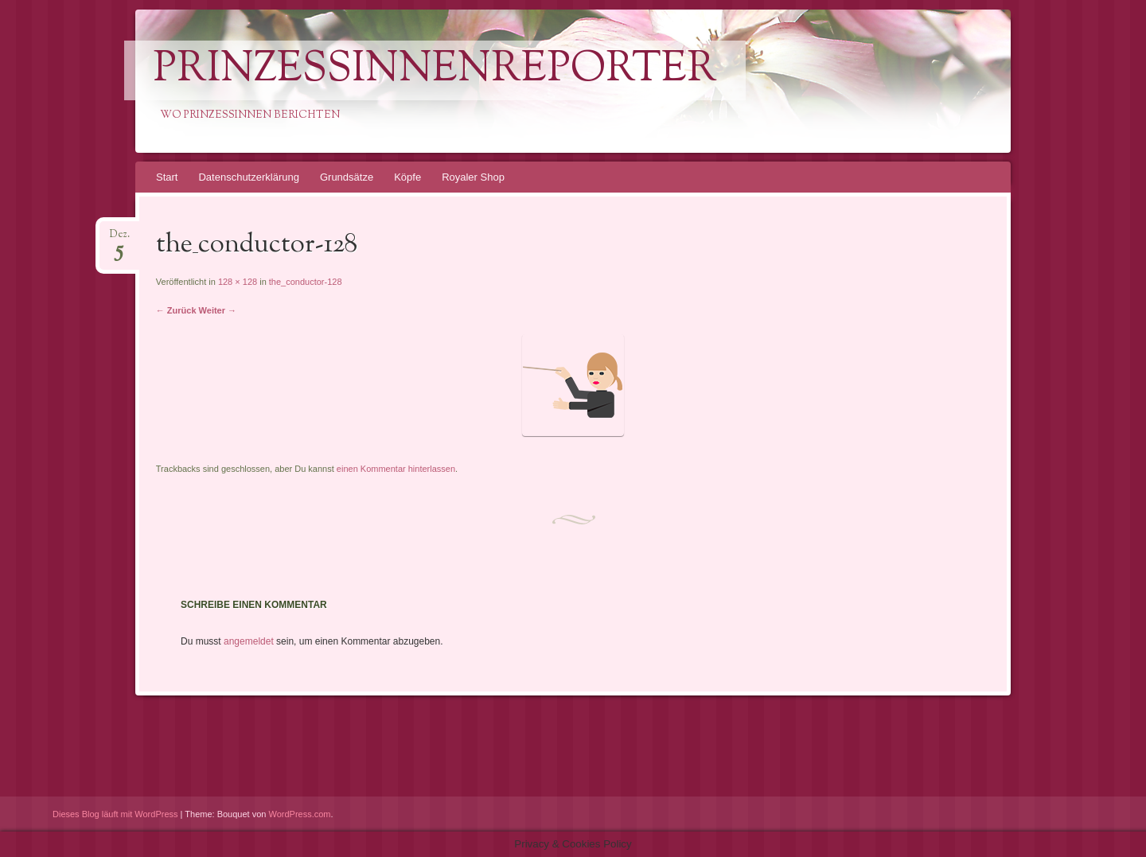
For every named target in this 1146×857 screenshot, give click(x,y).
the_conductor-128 (305, 281)
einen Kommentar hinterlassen (396, 468)
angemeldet (249, 641)
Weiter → (217, 310)
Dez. (120, 239)
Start (166, 177)
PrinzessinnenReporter (435, 70)
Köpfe (407, 177)
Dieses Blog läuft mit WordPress (115, 814)
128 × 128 (237, 281)
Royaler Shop (473, 177)
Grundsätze (346, 177)
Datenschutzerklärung (248, 177)
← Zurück (176, 310)
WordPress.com (300, 814)
